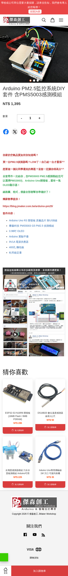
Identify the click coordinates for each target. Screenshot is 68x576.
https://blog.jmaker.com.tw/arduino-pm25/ (28, 206)
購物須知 (34, 557)
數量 (5, 116)
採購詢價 (35, 11)
